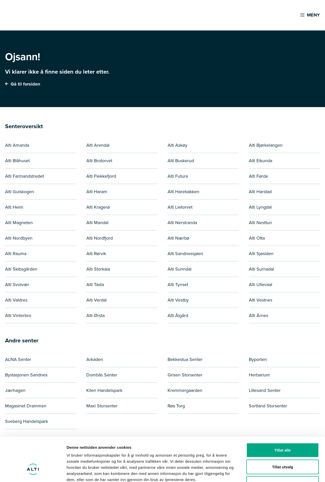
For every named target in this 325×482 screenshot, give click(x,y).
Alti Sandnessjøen (185, 253)
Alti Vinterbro (18, 315)
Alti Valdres (16, 300)
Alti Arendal (97, 145)
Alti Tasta (95, 284)
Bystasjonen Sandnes (26, 375)
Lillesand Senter (265, 390)
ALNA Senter (18, 359)
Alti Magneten (19, 222)
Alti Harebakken (183, 191)
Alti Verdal (96, 300)
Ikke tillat (282, 448)
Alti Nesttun (260, 222)
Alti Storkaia (98, 269)
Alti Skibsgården (21, 269)
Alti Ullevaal (260, 284)
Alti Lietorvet (180, 207)
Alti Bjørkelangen (266, 145)
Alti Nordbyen (18, 238)
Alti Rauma (15, 253)
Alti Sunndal (179, 269)
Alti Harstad (260, 191)
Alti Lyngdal (260, 207)
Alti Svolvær (17, 284)
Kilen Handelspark (104, 390)
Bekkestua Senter (185, 359)
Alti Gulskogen (19, 191)
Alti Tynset (178, 284)
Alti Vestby (178, 300)
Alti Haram (96, 191)
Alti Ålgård (178, 315)
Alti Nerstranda (182, 222)
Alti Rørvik (96, 253)
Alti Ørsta (95, 315)
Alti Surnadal (261, 269)
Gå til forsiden (22, 84)
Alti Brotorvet (99, 160)
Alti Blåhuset (17, 160)
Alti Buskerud (181, 160)
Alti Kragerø (98, 207)
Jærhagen (15, 390)
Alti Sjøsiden (261, 253)
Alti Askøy (177, 145)
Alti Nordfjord (99, 238)
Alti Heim (14, 207)
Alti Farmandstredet (24, 176)
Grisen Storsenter (185, 375)
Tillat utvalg (282, 432)
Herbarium (259, 375)
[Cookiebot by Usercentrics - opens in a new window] (33, 472)
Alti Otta (257, 238)
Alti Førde (258, 176)
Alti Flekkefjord (101, 176)
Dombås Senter (101, 375)
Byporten (258, 359)
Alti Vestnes (260, 300)
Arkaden (94, 359)
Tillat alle (282, 415)
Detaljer (270, 472)
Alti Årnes (258, 315)
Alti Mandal (97, 222)
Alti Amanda (17, 145)
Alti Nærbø (178, 238)
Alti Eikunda (260, 160)
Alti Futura (178, 176)
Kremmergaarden (185, 390)
